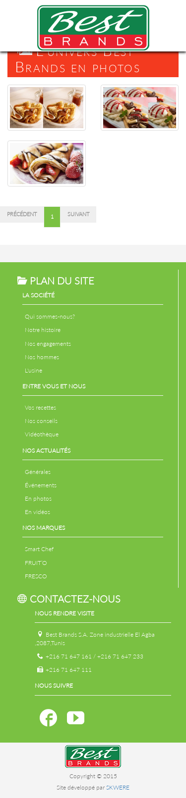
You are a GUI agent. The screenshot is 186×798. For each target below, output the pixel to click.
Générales (38, 471)
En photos (38, 498)
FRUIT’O (36, 562)
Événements (41, 485)
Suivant (78, 214)
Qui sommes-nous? (50, 316)
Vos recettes (40, 407)
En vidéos (37, 512)
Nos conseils (41, 420)
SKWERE (117, 787)
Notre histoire (43, 329)
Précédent (22, 214)
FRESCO (36, 576)
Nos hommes (42, 357)
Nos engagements (48, 343)
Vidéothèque (42, 434)
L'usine (33, 370)
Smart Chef (39, 549)
